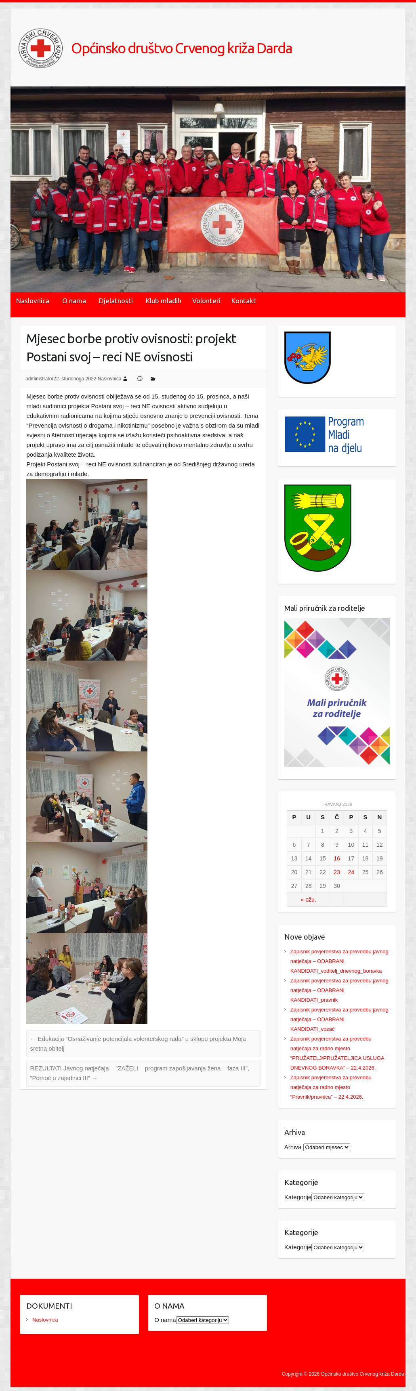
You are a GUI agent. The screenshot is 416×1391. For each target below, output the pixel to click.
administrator (39, 379)
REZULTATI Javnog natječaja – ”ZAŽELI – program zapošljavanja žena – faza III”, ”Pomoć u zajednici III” (139, 1073)
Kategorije (298, 1197)
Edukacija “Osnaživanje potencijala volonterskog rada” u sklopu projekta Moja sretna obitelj (138, 1043)
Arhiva (293, 1146)
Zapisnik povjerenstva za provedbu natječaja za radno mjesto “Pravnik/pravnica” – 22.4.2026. (331, 1087)
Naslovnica (32, 300)
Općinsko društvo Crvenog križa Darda (181, 48)
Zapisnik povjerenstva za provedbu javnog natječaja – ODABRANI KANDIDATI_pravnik (339, 990)
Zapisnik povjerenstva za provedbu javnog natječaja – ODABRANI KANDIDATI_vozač (339, 1019)
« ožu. (308, 899)
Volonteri (206, 300)
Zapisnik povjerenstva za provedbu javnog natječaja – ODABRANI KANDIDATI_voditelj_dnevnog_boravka (339, 961)
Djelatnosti (116, 300)
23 (337, 872)
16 (337, 858)
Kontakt (243, 300)
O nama (74, 300)
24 (351, 872)
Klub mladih (163, 300)
